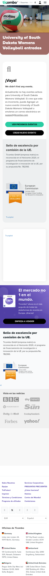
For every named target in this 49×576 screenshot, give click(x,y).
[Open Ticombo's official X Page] (12, 510)
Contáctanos (30, 501)
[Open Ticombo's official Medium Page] (27, 510)
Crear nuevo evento (24, 132)
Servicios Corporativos (34, 483)
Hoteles (28, 494)
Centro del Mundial (33, 497)
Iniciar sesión (40, 2)
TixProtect (6, 490)
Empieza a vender (24, 321)
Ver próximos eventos (24, 124)
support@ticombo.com (16, 115)
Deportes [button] (24, 2)
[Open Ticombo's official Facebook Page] (9, 306)
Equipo (5, 486)
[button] (10, 2)
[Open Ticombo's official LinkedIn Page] (35, 510)
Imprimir (5, 494)
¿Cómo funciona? (32, 490)
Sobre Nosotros (8, 483)
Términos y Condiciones (12, 497)
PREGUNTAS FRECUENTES (36, 486)
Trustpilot (9, 217)
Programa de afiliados (11, 501)
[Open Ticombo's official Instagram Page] (19, 510)
